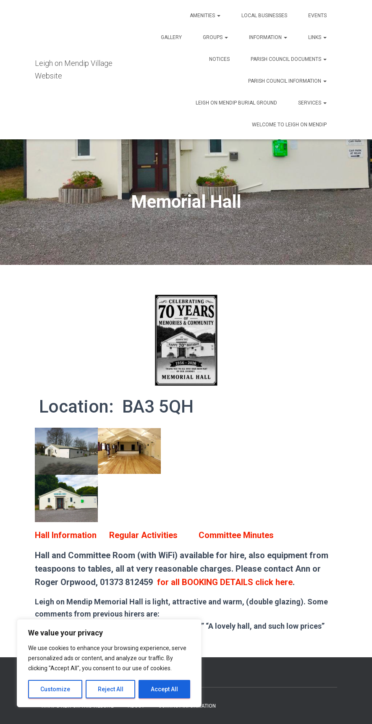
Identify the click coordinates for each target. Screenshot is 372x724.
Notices (219, 59)
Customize (55, 689)
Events (317, 15)
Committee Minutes (236, 535)
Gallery (171, 37)
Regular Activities (143, 535)
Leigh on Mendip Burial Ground (236, 103)
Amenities (205, 15)
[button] (218, 15)
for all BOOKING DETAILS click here (225, 582)
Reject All (110, 689)
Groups (215, 37)
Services (312, 103)
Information (268, 37)
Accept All (164, 689)
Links (317, 37)
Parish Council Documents (289, 59)
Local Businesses (264, 15)
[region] (109, 663)
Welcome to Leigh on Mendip (289, 125)
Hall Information (66, 535)
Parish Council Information (287, 81)
